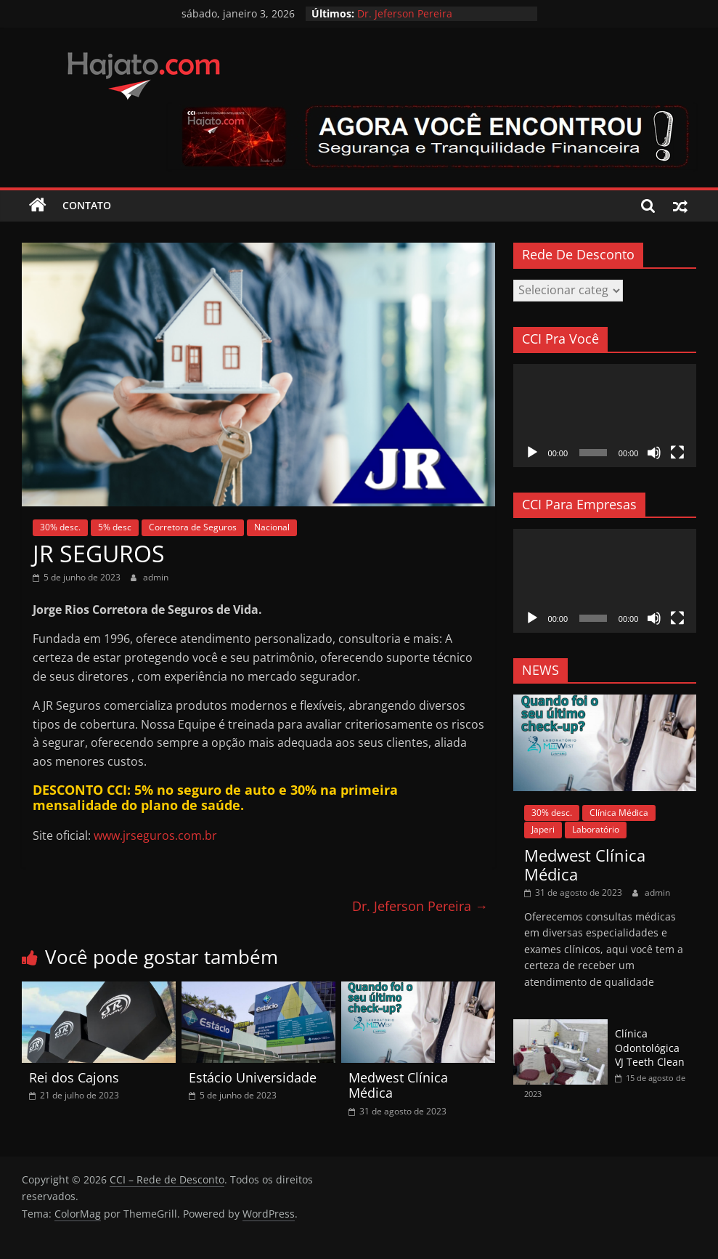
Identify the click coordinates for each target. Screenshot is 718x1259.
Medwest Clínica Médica (398, 1085)
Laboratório (595, 829)
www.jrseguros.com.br (155, 835)
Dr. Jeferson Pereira (404, 13)
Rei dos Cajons (74, 1077)
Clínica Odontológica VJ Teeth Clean (650, 1048)
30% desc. (60, 527)
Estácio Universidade (253, 1077)
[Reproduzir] (532, 452)
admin (155, 577)
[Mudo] (654, 452)
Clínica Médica (619, 812)
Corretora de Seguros (193, 527)
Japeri (543, 829)
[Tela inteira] (677, 452)
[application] (605, 415)
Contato (86, 205)
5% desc (114, 527)
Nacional (272, 527)
